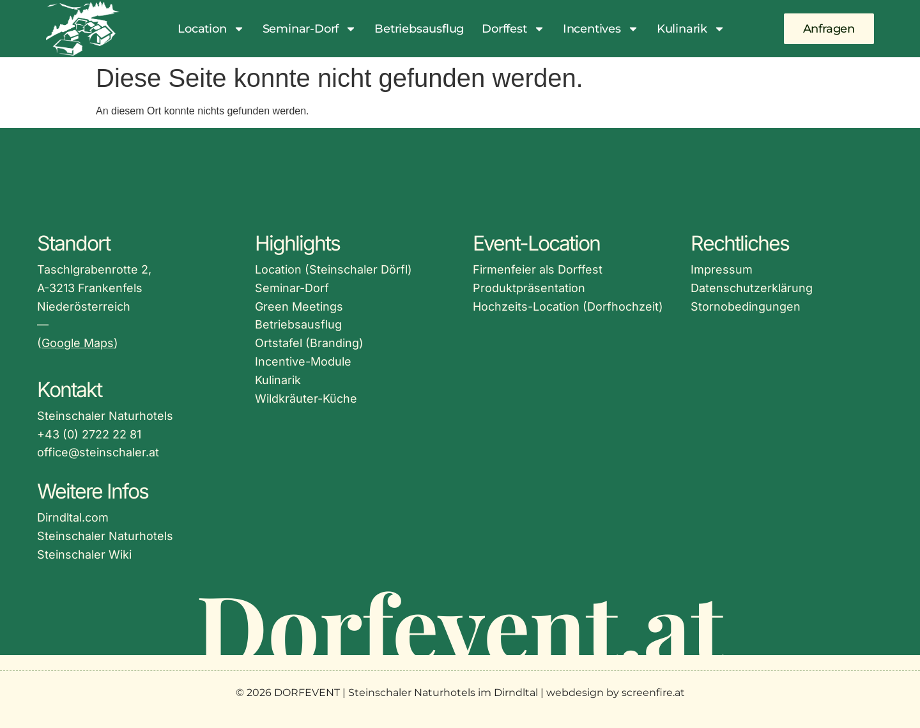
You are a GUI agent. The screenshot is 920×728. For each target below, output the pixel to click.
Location (211, 28)
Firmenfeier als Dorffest (537, 269)
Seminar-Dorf (310, 28)
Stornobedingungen (746, 306)
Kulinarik (691, 28)
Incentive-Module (303, 361)
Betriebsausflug (419, 29)
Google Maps (78, 343)
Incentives (601, 28)
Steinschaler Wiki (84, 554)
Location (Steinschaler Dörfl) (333, 269)
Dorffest (513, 28)
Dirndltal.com (73, 517)
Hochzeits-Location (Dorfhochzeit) (568, 306)
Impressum (722, 269)
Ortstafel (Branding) (309, 343)
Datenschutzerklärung (752, 288)
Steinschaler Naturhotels (105, 536)
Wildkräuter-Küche (306, 398)
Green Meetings (299, 306)
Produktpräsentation (529, 288)
